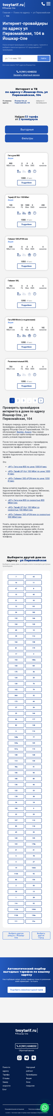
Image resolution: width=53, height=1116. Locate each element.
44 (34, 701)
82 (16, 725)
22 (16, 814)
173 (16, 701)
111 (16, 921)
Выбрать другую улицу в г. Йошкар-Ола (16, 935)
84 (16, 880)
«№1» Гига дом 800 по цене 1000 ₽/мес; (27, 466)
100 (16, 808)
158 (33, 642)
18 (34, 802)
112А (16, 909)
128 (33, 725)
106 (16, 773)
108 (16, 755)
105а (16, 743)
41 (34, 850)
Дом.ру (28, 432)
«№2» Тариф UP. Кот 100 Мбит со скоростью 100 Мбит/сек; (23, 508)
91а (33, 921)
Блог (5, 1089)
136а (33, 915)
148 (33, 755)
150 (16, 666)
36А (15, 695)
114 (33, 731)
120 (33, 624)
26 (34, 707)
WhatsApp (19, 1058)
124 (16, 678)
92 (34, 874)
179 (33, 648)
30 (16, 892)
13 (34, 892)
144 (33, 713)
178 (16, 796)
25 (16, 713)
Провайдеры (31, 1075)
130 (33, 761)
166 (33, 618)
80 (34, 779)
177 (33, 719)
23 (34, 791)
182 (33, 612)
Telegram (26, 1058)
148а (16, 737)
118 (33, 826)
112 (33, 636)
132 (16, 618)
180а (33, 660)
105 (33, 838)
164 (16, 642)
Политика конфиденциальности (38, 1109)
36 (34, 672)
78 (34, 856)
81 (16, 648)
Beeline (20, 432)
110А (16, 915)
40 (16, 630)
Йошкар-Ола (9, 8)
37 (16, 707)
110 (33, 820)
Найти (43, 58)
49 (16, 832)
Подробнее (26, 183)
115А (16, 874)
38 (34, 796)
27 (34, 862)
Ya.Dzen (33, 1058)
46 (34, 785)
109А (34, 909)
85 (16, 826)
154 (33, 880)
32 (34, 695)
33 (34, 600)
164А (34, 868)
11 (34, 583)
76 (34, 684)
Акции (29, 1078)
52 (34, 903)
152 (16, 660)
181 (33, 666)
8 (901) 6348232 (28, 71)
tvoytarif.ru (13, 4)
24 (16, 612)
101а (16, 749)
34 (16, 802)
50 (34, 886)
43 (34, 577)
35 (34, 832)
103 (16, 844)
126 (16, 684)
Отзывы (6, 1078)
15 (16, 594)
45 (34, 594)
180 (16, 779)
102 (16, 690)
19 (16, 868)
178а (33, 844)
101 (33, 606)
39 (16, 636)
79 (34, 690)
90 (34, 773)
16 (16, 583)
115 (33, 749)
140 (16, 838)
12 (16, 606)
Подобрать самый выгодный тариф (26, 990)
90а (16, 767)
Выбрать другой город (41, 935)
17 (16, 654)
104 (16, 624)
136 (16, 785)
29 (34, 814)
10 (34, 630)
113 (16, 761)
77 (34, 737)
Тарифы (6, 1075)
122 (16, 791)
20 (34, 678)
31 (16, 600)
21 (16, 850)
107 (16, 820)
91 (34, 767)
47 (16, 589)
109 (33, 743)
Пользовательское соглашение (14, 1109)
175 (16, 672)
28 (34, 897)
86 (16, 719)
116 (16, 903)
